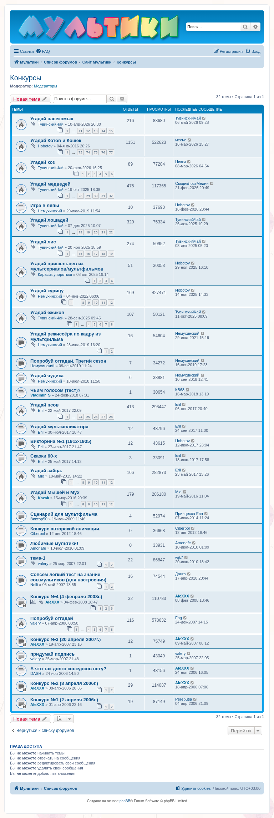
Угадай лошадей (49, 220)
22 (111, 232)
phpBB (125, 801)
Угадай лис (43, 241)
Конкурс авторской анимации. (65, 528)
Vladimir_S (40, 395)
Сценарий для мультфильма (63, 514)
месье (180, 140)
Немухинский (50, 211)
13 (95, 130)
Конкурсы (25, 78)
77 (111, 152)
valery (43, 563)
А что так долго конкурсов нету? (68, 668)
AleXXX (52, 602)
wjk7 (179, 557)
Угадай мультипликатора (59, 426)
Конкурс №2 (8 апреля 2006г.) (64, 683)
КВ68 (179, 390)
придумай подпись (52, 654)
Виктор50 (38, 519)
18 (80, 232)
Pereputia (183, 699)
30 (95, 195)
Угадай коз (42, 162)
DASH (35, 673)
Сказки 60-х (43, 456)
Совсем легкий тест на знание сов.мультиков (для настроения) (68, 577)
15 (111, 130)
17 (95, 253)
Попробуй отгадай (51, 618)
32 (111, 195)
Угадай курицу (47, 290)
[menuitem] (43, 51)
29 (88, 195)
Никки (180, 162)
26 (95, 416)
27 (103, 416)
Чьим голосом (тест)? (55, 390)
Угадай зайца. (46, 470)
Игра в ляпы (44, 205)
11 (80, 130)
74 (88, 152)
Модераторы (45, 86)
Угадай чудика (47, 375)
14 (103, 130)
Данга (180, 574)
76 (103, 152)
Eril (41, 410)
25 (88, 416)
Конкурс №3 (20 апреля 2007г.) (65, 639)
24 (80, 416)
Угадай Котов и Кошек (55, 140)
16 (88, 253)
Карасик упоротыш (55, 274)
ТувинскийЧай (51, 124)
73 (80, 152)
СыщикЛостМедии (192, 183)
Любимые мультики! (54, 543)
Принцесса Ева (189, 513)
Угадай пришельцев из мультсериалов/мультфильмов (66, 266)
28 (80, 195)
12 (88, 130)
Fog (178, 618)
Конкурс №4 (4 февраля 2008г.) (66, 596)
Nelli (34, 584)
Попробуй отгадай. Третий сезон (68, 361)
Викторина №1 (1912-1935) (60, 441)
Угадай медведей (50, 184)
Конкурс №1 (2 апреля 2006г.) (64, 699)
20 (95, 232)
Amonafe (38, 548)
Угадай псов (44, 405)
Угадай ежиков (47, 312)
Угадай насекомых (51, 118)
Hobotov (45, 146)
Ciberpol (37, 533)
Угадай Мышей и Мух (55, 492)
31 (103, 195)
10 (95, 302)
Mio (41, 476)
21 (103, 232)
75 (95, 152)
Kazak (43, 498)
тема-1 (37, 558)
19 (88, 232)
